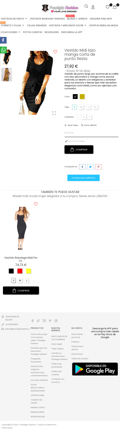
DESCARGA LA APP (71, 32)
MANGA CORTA (38, 407)
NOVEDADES (52, 32)
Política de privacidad (56, 365)
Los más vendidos (39, 380)
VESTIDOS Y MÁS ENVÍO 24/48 (68, 25)
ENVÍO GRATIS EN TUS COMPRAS (59, 338)
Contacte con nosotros (57, 380)
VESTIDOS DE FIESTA (14, 18)
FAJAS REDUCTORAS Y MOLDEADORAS (38, 387)
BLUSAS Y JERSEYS (77, 17)
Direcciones (77, 353)
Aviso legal (56, 343)
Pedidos (75, 341)
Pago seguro (57, 348)
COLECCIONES (11, 32)
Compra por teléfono (83, 177)
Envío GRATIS (90, 125)
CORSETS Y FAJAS (13, 24)
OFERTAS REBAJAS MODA (103, 25)
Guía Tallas (72, 125)
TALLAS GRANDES (37, 25)
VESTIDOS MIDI (37, 395)
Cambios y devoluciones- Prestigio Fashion (59, 356)
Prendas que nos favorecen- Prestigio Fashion (39, 350)
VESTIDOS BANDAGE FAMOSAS (47, 18)
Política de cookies (56, 373)
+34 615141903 (11, 324)
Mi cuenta (77, 328)
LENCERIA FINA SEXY (101, 18)
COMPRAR (78, 149)
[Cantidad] (78, 116)
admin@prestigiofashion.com (19, 328)
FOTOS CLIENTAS (32, 32)
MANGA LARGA (37, 412)
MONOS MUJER (38, 416)
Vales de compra (80, 358)
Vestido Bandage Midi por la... (21, 259)
